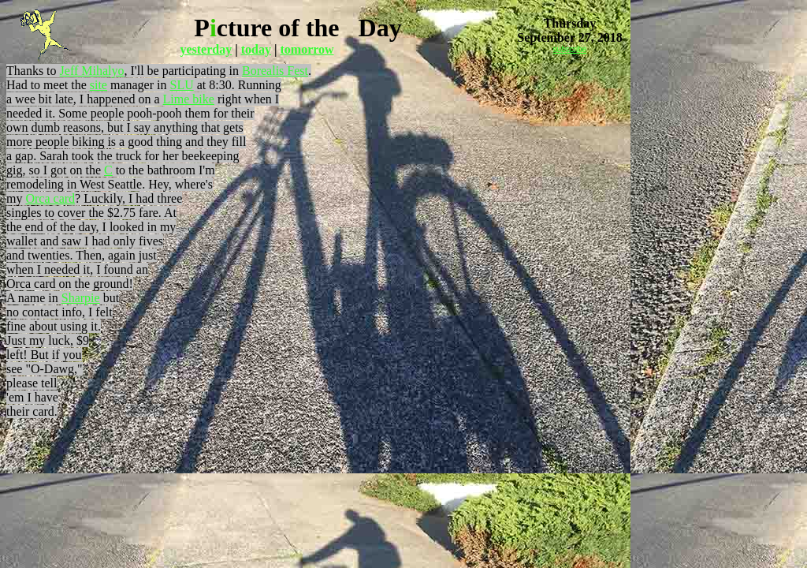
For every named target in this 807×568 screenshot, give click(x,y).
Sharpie (80, 298)
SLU (182, 85)
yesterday (206, 49)
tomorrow (306, 49)
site (98, 85)
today (256, 49)
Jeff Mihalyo (92, 70)
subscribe (570, 49)
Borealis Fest (275, 70)
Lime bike (188, 99)
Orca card (50, 198)
